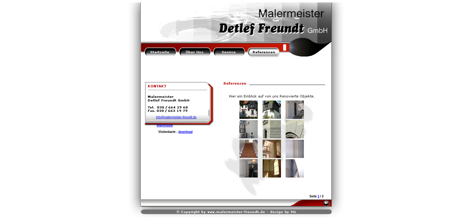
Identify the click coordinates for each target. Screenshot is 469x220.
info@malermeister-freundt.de (176, 117)
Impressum (165, 125)
